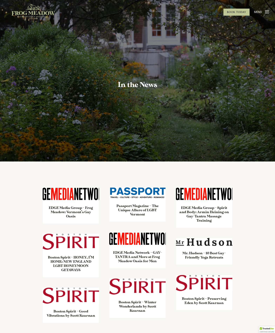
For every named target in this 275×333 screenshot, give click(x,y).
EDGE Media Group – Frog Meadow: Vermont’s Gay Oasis (71, 212)
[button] (267, 329)
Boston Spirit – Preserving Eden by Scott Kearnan (204, 301)
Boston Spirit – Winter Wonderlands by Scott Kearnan (137, 306)
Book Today (236, 12)
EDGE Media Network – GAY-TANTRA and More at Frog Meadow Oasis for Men (137, 257)
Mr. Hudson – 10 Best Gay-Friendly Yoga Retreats (204, 255)
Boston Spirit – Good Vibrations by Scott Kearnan (71, 313)
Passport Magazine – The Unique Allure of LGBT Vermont (137, 210)
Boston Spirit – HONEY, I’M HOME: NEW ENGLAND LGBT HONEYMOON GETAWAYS (71, 263)
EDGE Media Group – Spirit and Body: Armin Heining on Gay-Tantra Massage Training (204, 214)
